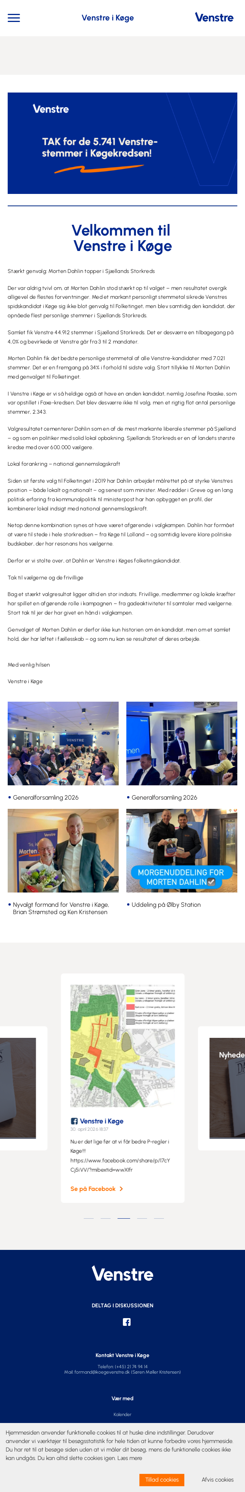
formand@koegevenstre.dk (102, 1372)
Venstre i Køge (109, 1121)
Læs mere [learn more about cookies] (130, 1458)
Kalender (122, 1414)
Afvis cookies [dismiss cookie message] (217, 1479)
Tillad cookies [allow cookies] (162, 1479)
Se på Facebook (100, 1189)
